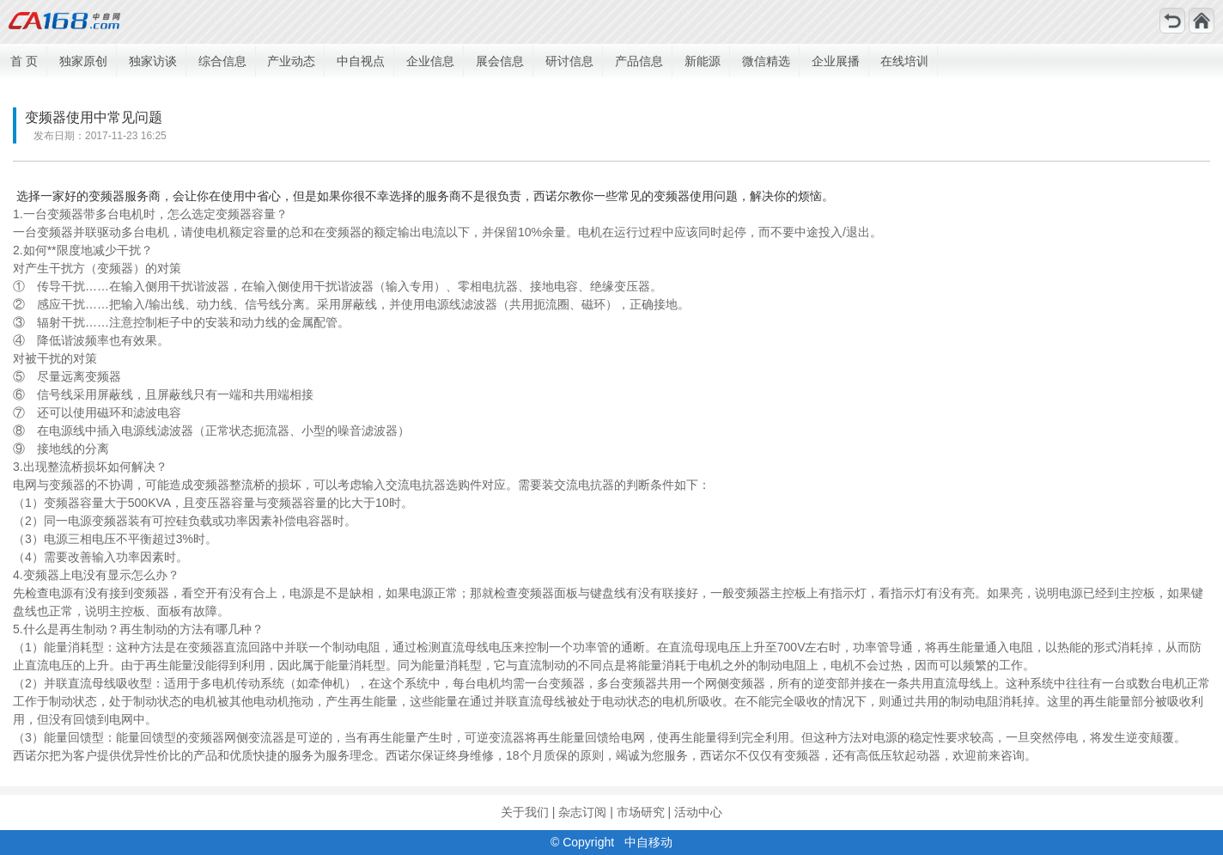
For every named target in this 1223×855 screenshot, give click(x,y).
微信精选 (766, 61)
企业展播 (836, 61)
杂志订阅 (582, 812)
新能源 (703, 61)
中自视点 (361, 61)
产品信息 (639, 61)
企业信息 (430, 61)
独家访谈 (153, 61)
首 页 (24, 61)
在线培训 (904, 61)
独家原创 (83, 61)
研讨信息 (569, 61)
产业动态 (291, 61)
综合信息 (222, 61)
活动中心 (698, 812)
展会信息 (500, 61)
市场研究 (641, 812)
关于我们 (525, 812)
